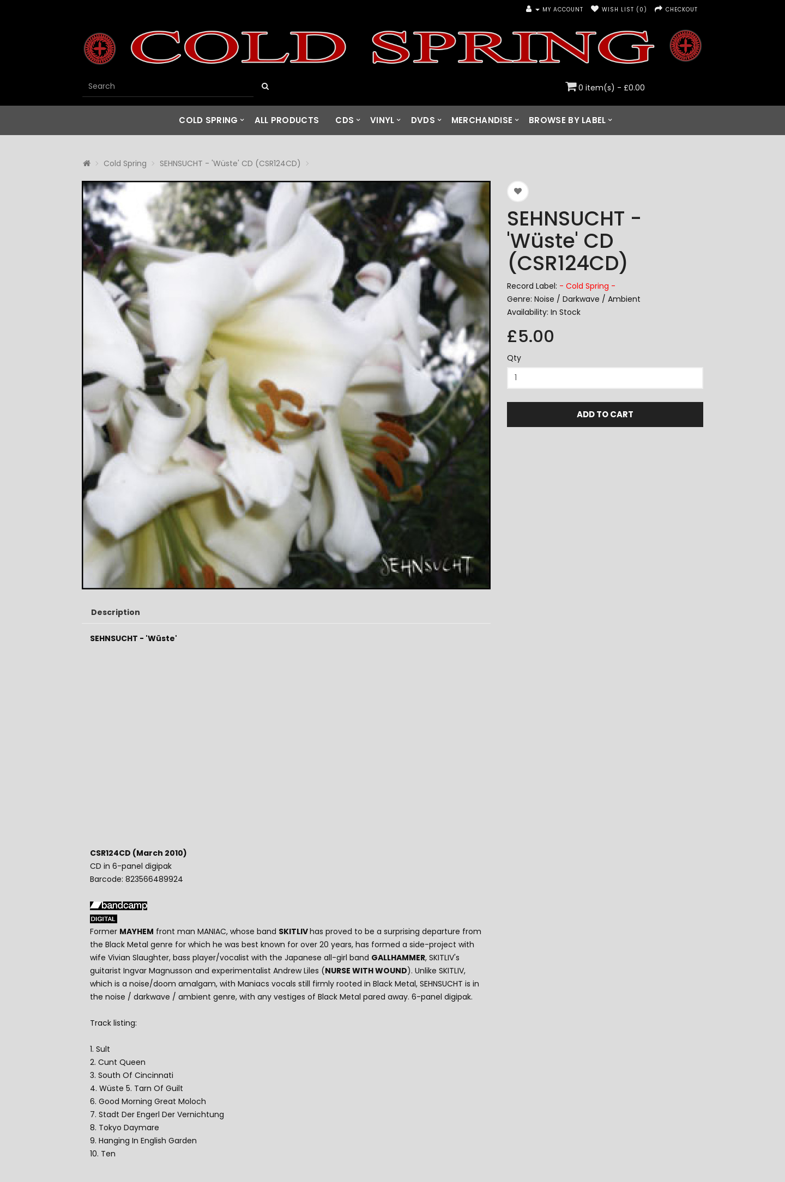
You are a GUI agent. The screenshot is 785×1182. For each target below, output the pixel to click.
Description (115, 612)
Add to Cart (605, 414)
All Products (287, 120)
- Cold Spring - (587, 286)
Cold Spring (208, 120)
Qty (514, 357)
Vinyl (382, 120)
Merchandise (481, 120)
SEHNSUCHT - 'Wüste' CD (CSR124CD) (230, 163)
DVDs (423, 120)
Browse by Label (567, 120)
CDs (344, 120)
